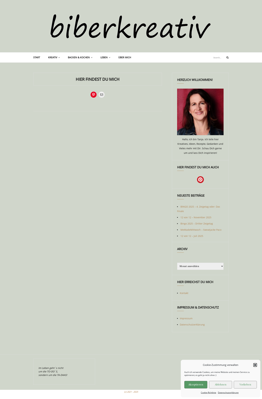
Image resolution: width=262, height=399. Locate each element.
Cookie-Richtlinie (208, 392)
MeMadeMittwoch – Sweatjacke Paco (200, 229)
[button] (255, 365)
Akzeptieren (195, 384)
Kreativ (52, 57)
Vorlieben (245, 384)
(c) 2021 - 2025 (131, 391)
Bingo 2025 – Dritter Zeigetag (196, 223)
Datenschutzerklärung (228, 392)
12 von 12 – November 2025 (195, 217)
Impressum (186, 318)
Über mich (124, 57)
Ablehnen (220, 384)
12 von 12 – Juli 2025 (191, 236)
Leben (104, 57)
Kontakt (184, 293)
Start (36, 57)
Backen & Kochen (79, 57)
